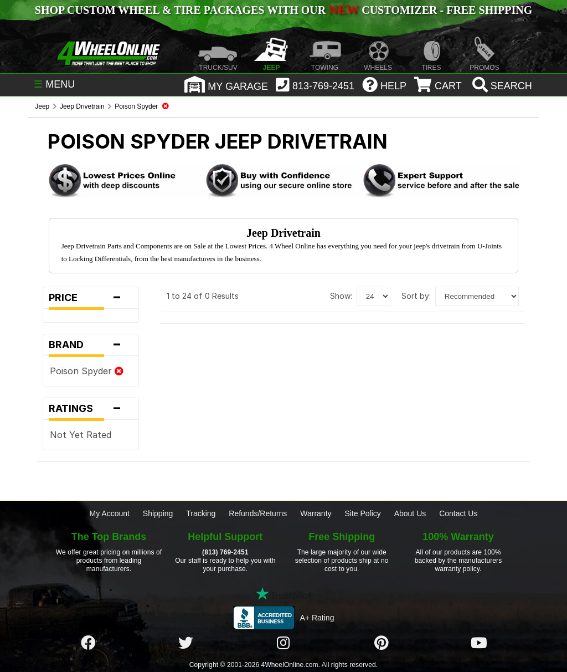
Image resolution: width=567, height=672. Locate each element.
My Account (110, 513)
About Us (410, 513)
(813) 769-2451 (225, 552)
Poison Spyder (86, 370)
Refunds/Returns (258, 513)
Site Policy (362, 513)
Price (91, 298)
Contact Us (458, 513)
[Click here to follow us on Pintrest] (381, 643)
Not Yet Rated (80, 434)
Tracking (200, 513)
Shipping (158, 513)
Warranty (315, 513)
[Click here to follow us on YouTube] (479, 643)
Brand (91, 345)
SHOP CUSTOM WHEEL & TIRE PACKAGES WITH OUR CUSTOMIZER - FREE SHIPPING (283, 10)
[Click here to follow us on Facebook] (88, 643)
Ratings (91, 409)
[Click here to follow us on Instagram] (283, 643)
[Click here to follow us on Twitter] (185, 643)
